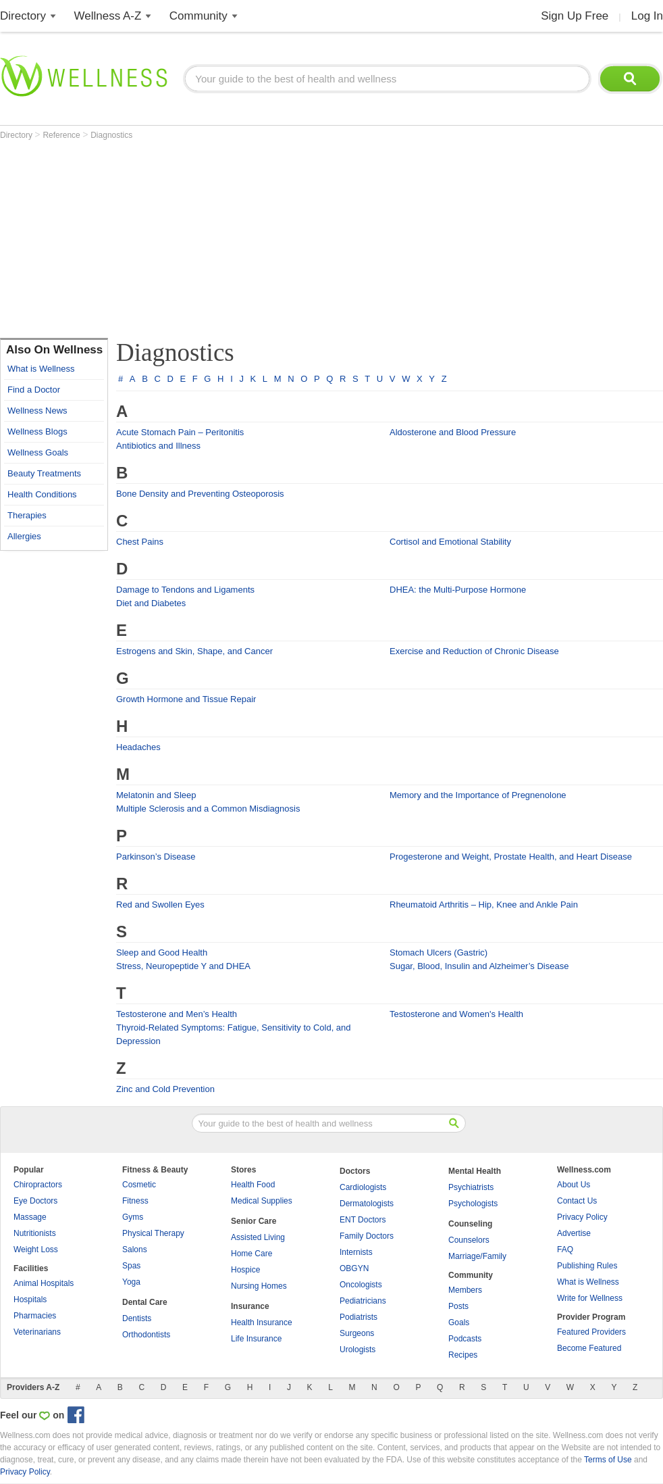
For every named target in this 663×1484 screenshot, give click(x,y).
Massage (30, 1217)
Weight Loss (36, 1249)
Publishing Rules (587, 1265)
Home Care (251, 1253)
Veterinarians (37, 1332)
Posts (458, 1306)
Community (198, 15)
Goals (458, 1322)
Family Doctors (367, 1236)
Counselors (468, 1240)
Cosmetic (139, 1184)
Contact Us (577, 1201)
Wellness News (37, 410)
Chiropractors (38, 1184)
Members (465, 1290)
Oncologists (361, 1284)
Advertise (574, 1233)
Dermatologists (367, 1203)
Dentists (136, 1318)
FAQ (565, 1249)
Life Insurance (256, 1338)
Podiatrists (358, 1317)
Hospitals (30, 1299)
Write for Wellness (589, 1298)
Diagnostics (111, 135)
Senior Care (253, 1221)
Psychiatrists (471, 1187)
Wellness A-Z (108, 15)
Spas (131, 1265)
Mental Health (474, 1171)
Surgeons (357, 1333)
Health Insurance (261, 1322)
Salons (134, 1249)
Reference (62, 135)
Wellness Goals (37, 452)
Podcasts (464, 1338)
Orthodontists (146, 1334)
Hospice (245, 1270)
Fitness (135, 1201)
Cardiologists (363, 1187)
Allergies (24, 536)
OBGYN (354, 1268)
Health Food (253, 1184)
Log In (647, 15)
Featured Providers (591, 1332)
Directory (23, 15)
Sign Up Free (574, 15)
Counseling (470, 1224)
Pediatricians (363, 1301)
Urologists (357, 1349)
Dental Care (144, 1302)
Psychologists (473, 1203)
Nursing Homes (259, 1286)
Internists (356, 1252)
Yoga (131, 1282)
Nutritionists (35, 1233)
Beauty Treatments (44, 473)
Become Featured (589, 1348)
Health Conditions (42, 494)
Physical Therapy (153, 1233)
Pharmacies (35, 1315)
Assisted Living (258, 1237)
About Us (573, 1184)
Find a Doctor (33, 390)
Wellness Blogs (37, 431)
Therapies (27, 515)
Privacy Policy (582, 1217)
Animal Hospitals (44, 1283)
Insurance (250, 1306)
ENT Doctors (363, 1220)
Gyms (132, 1217)
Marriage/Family (477, 1256)
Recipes (462, 1355)
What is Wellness (40, 369)
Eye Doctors (35, 1201)
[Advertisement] (238, 241)
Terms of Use (608, 1459)
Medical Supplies (261, 1201)
